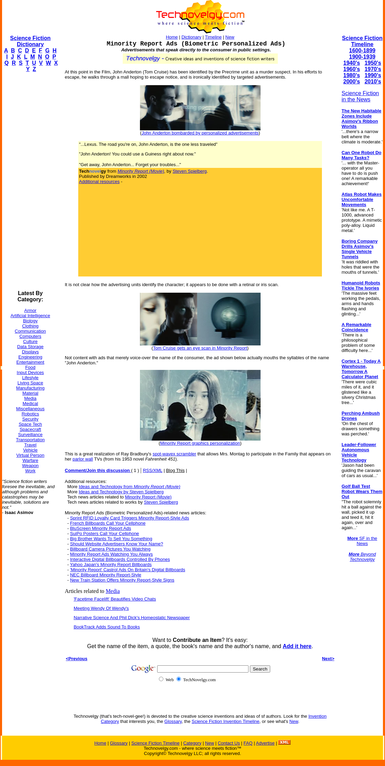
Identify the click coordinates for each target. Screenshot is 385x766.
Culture (30, 341)
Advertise (265, 743)
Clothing (30, 326)
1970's (373, 69)
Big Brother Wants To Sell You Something (111, 538)
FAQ (248, 743)
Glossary (173, 721)
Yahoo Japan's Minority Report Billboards (111, 564)
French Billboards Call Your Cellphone (107, 523)
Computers (30, 336)
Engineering (30, 357)
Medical (30, 403)
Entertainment (30, 362)
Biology (30, 320)
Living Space (30, 382)
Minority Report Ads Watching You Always (111, 554)
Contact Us (229, 743)
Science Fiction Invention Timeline (226, 721)
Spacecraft (30, 429)
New (229, 37)
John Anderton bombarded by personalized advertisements (200, 132)
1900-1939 (362, 57)
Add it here (297, 646)
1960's (351, 69)
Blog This (175, 470)
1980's (351, 75)
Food (30, 367)
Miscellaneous (30, 408)
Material (30, 393)
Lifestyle (30, 377)
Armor (30, 310)
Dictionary (191, 37)
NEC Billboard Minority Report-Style (105, 574)
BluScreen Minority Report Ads (100, 528)
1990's (373, 75)
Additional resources (99, 181)
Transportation (30, 439)
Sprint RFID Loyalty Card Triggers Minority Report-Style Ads (129, 518)
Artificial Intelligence (30, 315)
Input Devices (30, 372)
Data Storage (30, 346)
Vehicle (30, 450)
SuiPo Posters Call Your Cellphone (104, 533)
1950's (373, 63)
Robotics (30, 413)
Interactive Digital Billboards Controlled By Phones (120, 559)
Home (172, 37)
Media (30, 398)
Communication (30, 331)
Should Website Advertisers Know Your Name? (116, 543)
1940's (351, 63)
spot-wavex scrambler (174, 453)
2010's (373, 81)
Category (192, 743)
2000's (351, 81)
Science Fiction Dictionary (30, 41)
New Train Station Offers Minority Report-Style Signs (122, 580)
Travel (30, 444)
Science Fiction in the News (360, 96)
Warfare (30, 460)
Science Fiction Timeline (362, 41)
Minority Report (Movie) (148, 497)
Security (30, 419)
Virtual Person (30, 455)
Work (30, 470)
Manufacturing (30, 388)
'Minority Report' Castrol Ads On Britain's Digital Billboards (127, 569)
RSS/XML (152, 470)
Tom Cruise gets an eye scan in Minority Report (200, 348)
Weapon (30, 465)
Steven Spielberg (190, 171)
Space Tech (30, 424)
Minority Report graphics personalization (200, 443)
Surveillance (30, 434)
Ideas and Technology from (129, 486)
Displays (30, 351)
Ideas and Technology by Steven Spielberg (121, 491)
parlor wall (82, 459)
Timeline (213, 37)
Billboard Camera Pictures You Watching (110, 549)
